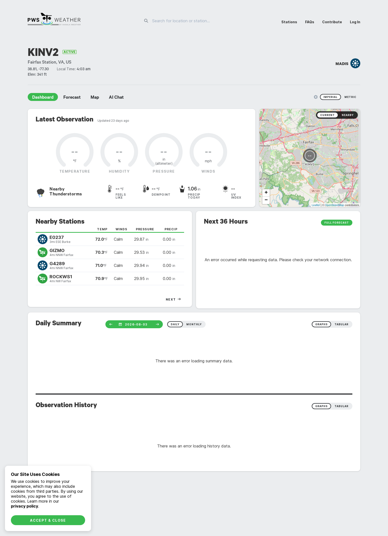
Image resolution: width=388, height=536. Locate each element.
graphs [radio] (321, 324)
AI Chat (116, 97)
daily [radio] (175, 324)
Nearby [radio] (348, 115)
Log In (355, 22)
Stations (289, 22)
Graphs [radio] (321, 406)
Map (95, 97)
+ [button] (266, 193)
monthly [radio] (194, 324)
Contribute (332, 22)
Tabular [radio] (341, 406)
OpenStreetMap (334, 205)
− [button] (266, 200)
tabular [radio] (341, 324)
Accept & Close (48, 520)
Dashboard (42, 97)
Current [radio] (327, 115)
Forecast (72, 97)
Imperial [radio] (330, 96)
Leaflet (316, 205)
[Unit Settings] (315, 96)
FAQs (309, 22)
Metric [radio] (350, 96)
